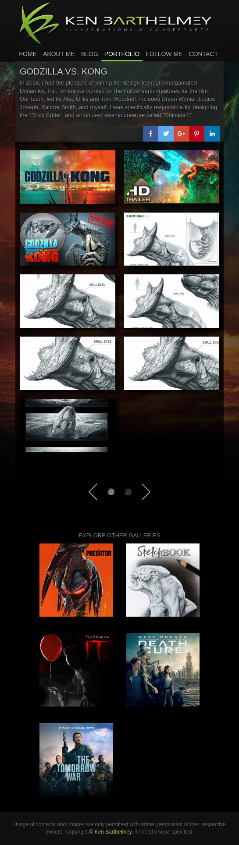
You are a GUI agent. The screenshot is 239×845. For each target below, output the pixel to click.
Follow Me (164, 53)
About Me (59, 53)
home (27, 53)
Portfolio (122, 53)
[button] (150, 134)
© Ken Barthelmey (110, 832)
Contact (203, 53)
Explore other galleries (119, 535)
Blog (89, 53)
